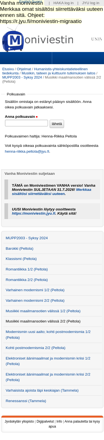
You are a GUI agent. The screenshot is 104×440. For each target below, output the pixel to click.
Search (77, 58)
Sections (26, 58)
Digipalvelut (45, 421)
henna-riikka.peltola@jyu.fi (27, 151)
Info (59, 421)
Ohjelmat (24, 69)
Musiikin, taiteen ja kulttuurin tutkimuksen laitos (58, 73)
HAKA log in (64, 3)
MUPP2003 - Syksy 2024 (22, 77)
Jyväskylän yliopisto (19, 421)
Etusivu (8, 69)
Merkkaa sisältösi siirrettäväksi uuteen (51, 192)
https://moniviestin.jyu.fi (33, 213)
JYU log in (90, 3)
